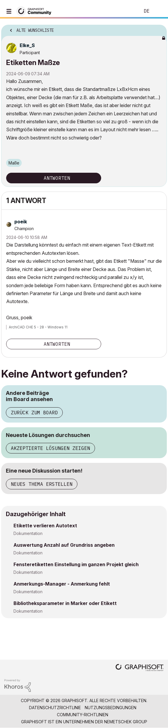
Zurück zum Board (34, 412)
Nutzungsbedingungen (110, 707)
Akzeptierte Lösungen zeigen (50, 448)
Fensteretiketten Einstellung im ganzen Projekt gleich (76, 564)
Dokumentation (28, 533)
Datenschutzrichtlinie (55, 707)
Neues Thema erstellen (41, 484)
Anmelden (159, 11)
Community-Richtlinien (82, 714)
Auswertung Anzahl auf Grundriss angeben (64, 545)
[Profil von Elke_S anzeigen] (27, 45)
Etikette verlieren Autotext (45, 525)
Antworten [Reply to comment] (57, 344)
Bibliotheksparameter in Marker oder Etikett (65, 603)
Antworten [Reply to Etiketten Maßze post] (57, 178)
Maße (14, 162)
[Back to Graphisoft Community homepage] (35, 10)
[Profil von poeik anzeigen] (20, 222)
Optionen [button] (158, 28)
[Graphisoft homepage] (140, 668)
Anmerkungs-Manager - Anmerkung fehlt (61, 584)
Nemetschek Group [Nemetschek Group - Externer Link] (125, 721)
